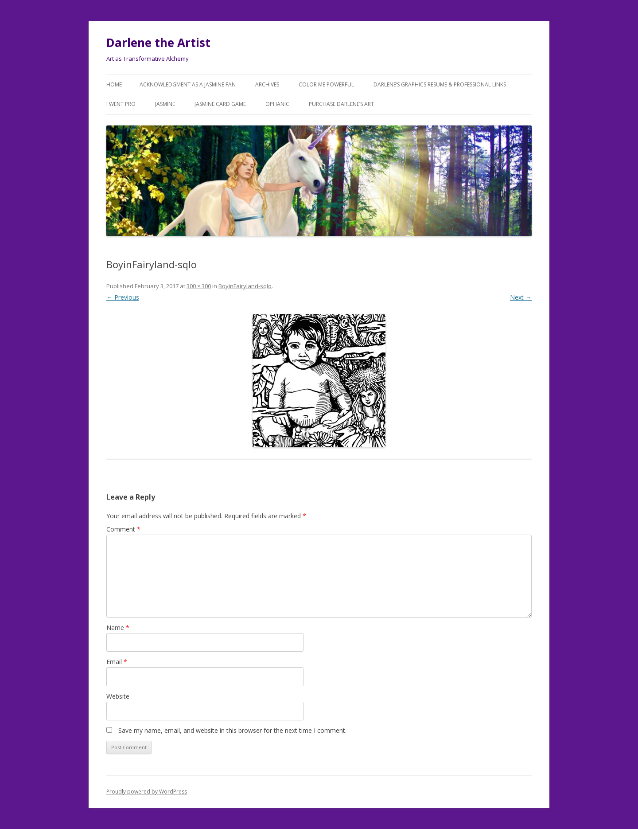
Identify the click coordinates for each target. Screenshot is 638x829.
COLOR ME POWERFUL (326, 84)
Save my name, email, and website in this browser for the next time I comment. (232, 730)
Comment (123, 529)
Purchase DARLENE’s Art (341, 104)
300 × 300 (199, 286)
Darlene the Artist (158, 43)
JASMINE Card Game (220, 104)
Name (117, 627)
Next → (521, 297)
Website (117, 696)
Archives (267, 84)
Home (114, 84)
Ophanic (277, 104)
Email (116, 661)
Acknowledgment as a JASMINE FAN (188, 84)
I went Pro (121, 104)
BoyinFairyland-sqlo (245, 286)
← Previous (122, 297)
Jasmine (165, 104)
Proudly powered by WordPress (146, 791)
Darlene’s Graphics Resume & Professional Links (439, 84)
